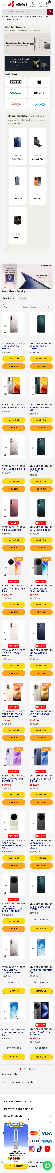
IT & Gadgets (18, 16)
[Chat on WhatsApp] (47, 1165)
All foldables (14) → (39, 116)
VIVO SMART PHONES (13, 343)
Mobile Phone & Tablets (38, 16)
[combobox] (27, 12)
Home (5, 16)
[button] (5, 326)
